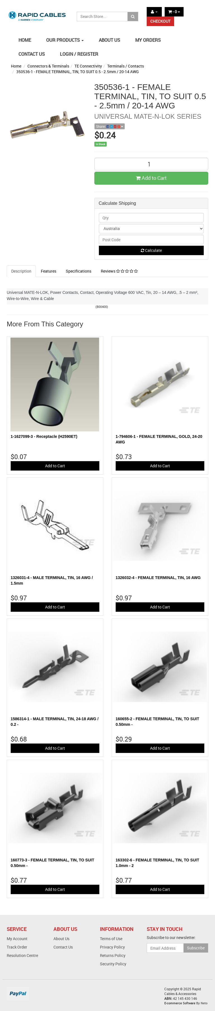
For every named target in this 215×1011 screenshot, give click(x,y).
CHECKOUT (160, 21)
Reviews (119, 271)
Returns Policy (112, 955)
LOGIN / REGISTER (79, 54)
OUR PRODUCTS (65, 40)
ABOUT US (109, 40)
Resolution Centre (22, 955)
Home (16, 66)
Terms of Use (111, 938)
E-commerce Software (179, 1003)
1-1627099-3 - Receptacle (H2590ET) (44, 436)
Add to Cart (151, 178)
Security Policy (113, 963)
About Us (61, 938)
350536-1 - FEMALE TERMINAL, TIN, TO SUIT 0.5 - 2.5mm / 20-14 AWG (77, 71)
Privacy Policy (112, 947)
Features (48, 271)
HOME (24, 40)
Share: (109, 126)
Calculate (151, 250)
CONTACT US (31, 54)
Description (21, 271)
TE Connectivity (88, 66)
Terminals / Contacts (125, 66)
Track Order (17, 947)
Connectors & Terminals (48, 66)
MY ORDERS (148, 40)
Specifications (78, 271)
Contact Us (63, 947)
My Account (17, 938)
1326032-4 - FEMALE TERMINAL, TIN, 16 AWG (158, 577)
